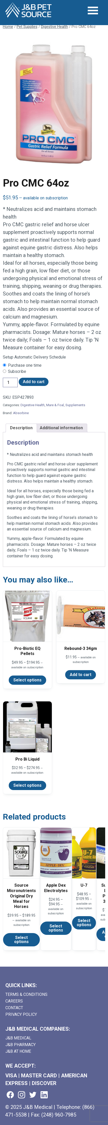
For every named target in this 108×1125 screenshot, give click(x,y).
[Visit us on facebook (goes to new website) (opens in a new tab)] (10, 1095)
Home (8, 26)
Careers (14, 1001)
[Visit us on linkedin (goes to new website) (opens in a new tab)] (44, 1095)
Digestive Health (54, 26)
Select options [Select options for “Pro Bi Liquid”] (27, 785)
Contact (14, 1007)
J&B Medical (18, 1038)
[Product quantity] (10, 382)
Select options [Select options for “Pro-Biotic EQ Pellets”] (27, 680)
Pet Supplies (27, 26)
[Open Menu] (93, 10)
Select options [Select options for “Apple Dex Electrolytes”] (55, 928)
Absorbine (21, 413)
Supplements (75, 405)
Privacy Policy (21, 1014)
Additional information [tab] (61, 427)
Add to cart (33, 382)
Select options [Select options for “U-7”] (84, 922)
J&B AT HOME (18, 1051)
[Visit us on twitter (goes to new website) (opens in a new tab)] (33, 1095)
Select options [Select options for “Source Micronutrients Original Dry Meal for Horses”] (21, 939)
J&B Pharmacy (20, 1044)
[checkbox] (54, 365)
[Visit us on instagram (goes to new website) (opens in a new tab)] (21, 1095)
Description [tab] (21, 427)
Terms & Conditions (26, 994)
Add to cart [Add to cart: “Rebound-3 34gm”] (80, 674)
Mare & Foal (55, 405)
